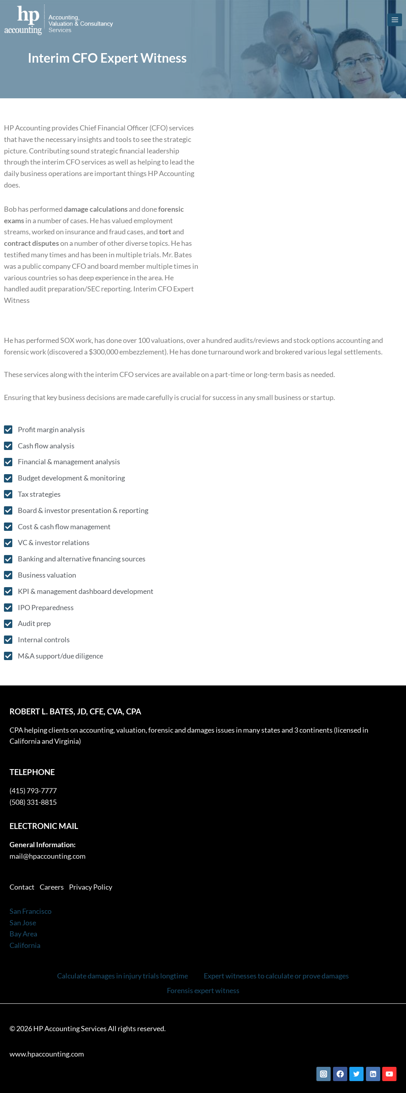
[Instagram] (323, 1074)
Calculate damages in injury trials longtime (122, 975)
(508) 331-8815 (33, 802)
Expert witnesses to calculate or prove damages (276, 975)
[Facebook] (340, 1074)
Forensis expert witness (203, 990)
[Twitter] (356, 1074)
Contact (22, 886)
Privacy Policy (90, 886)
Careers (52, 886)
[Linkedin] (373, 1074)
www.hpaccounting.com (47, 1053)
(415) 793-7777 (33, 790)
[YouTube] (389, 1074)
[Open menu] (394, 19)
